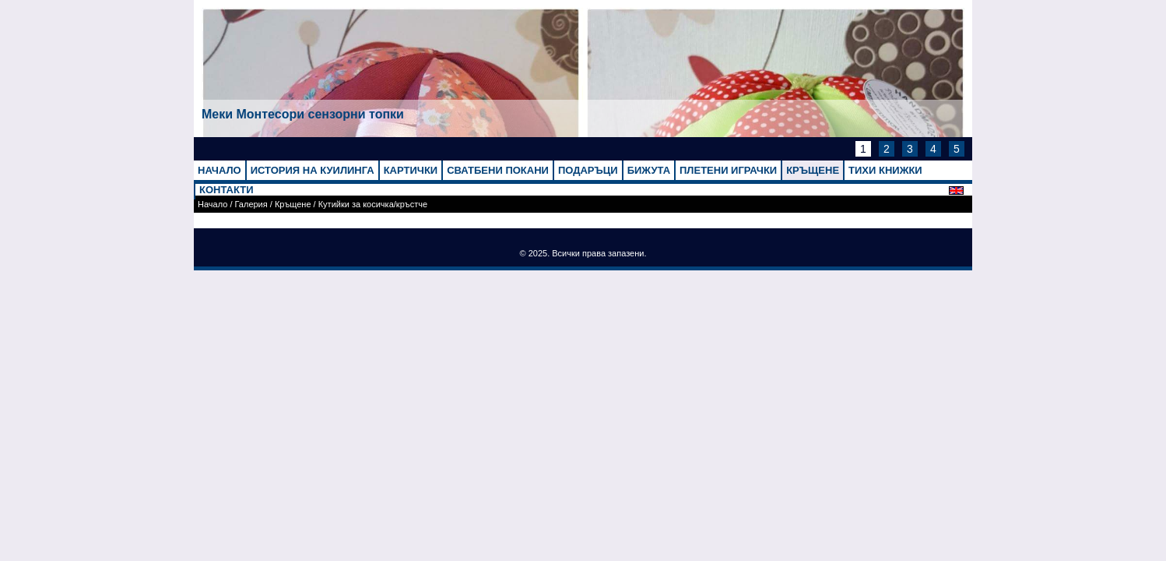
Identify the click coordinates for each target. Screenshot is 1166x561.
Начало (212, 204)
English (960, 190)
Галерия (251, 204)
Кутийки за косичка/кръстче (372, 204)
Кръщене (293, 204)
